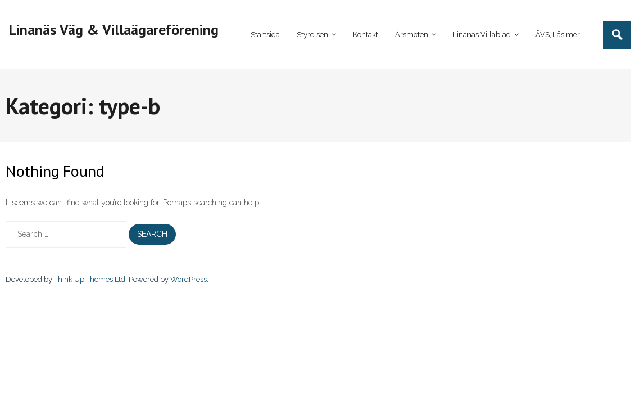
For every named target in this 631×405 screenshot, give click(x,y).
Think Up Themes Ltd (89, 279)
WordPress (188, 279)
